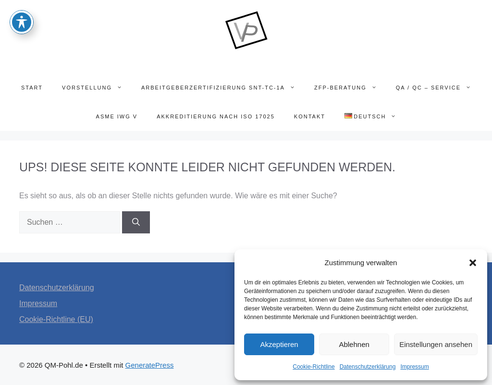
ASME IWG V (117, 116)
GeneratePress (149, 365)
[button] (473, 263)
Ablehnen (354, 344)
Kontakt (309, 116)
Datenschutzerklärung (368, 366)
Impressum (414, 366)
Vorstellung (97, 87)
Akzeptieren (279, 344)
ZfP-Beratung (350, 87)
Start (32, 87)
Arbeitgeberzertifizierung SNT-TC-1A (223, 87)
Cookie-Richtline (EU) (56, 319)
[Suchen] (136, 222)
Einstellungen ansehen (435, 344)
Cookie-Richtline (313, 366)
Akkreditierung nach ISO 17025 (216, 116)
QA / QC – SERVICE (438, 87)
